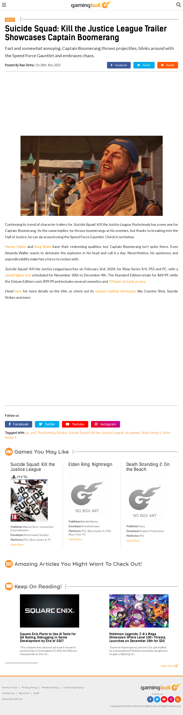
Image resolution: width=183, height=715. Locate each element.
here (18, 291)
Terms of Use (9, 687)
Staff (36, 693)
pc (27, 433)
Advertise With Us (12, 698)
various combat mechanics (116, 291)
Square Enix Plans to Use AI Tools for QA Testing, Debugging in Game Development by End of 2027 (48, 637)
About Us (24, 693)
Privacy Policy (30, 687)
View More (17, 544)
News (10, 19)
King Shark (42, 246)
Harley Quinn (15, 246)
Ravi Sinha (27, 65)
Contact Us (8, 693)
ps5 (33, 433)
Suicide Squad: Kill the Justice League (96, 433)
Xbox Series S (151, 433)
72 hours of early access (127, 281)
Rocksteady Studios (52, 433)
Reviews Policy (50, 687)
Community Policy (73, 687)
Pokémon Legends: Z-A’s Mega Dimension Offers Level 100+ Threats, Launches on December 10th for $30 (137, 637)
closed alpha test (18, 275)
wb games (132, 433)
